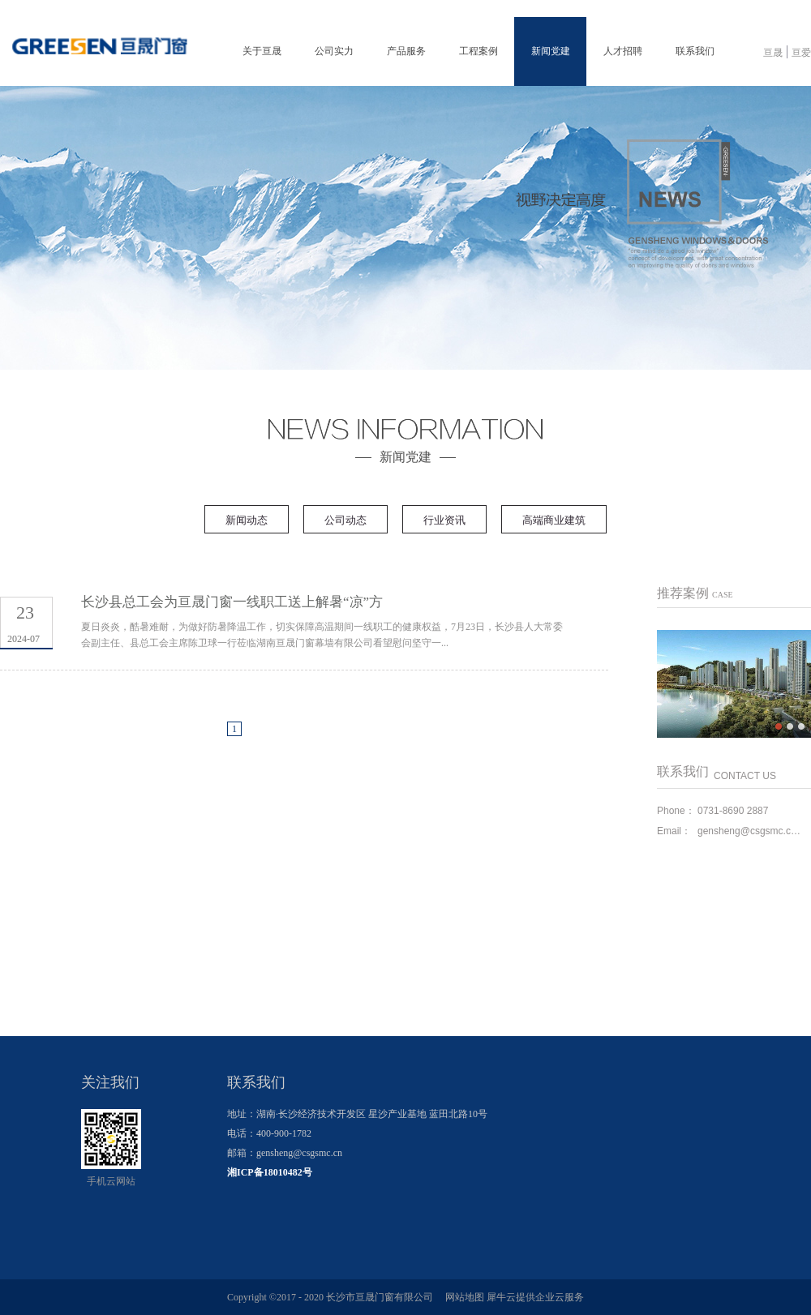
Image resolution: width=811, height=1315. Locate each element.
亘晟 (773, 52)
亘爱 (801, 52)
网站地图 (462, 1297)
